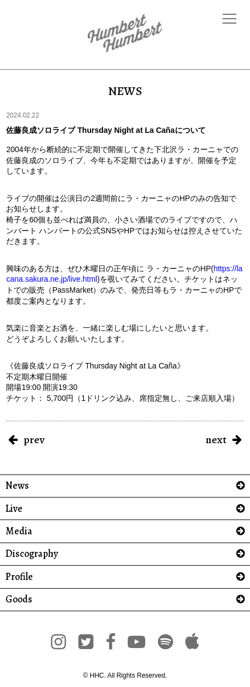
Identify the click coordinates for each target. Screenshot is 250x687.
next (216, 439)
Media (18, 531)
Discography (31, 554)
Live (13, 508)
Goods (18, 599)
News (17, 485)
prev (34, 439)
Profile (19, 577)
